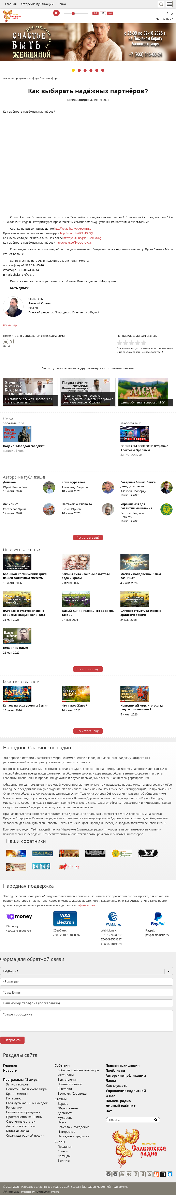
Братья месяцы (17, 1093)
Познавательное (75, 1084)
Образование (73, 1108)
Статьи (66, 1099)
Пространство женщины (24, 1117)
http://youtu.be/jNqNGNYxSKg (82, 238)
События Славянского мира (83, 1070)
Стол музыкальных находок (27, 1103)
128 (95, 13)
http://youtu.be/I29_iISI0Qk (77, 233)
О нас (122, 1096)
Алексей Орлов (39, 303)
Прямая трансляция (134, 1065)
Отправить (12, 1040)
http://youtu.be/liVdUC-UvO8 (74, 242)
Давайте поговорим (20, 1126)
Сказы (65, 1142)
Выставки (70, 1089)
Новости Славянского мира (26, 1089)
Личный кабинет (132, 1106)
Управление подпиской (137, 1091)
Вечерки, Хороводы (78, 1093)
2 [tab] (79, 70)
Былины (69, 1160)
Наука (67, 1122)
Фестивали (71, 1075)
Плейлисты (127, 1070)
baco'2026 (11, 1190)
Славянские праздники (23, 1112)
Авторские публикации (37, 4)
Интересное (72, 1131)
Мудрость (70, 1117)
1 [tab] (73, 70)
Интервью (13, 1098)
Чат (158, 18)
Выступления (73, 1079)
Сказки (68, 1151)
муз (110, 13)
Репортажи (14, 1107)
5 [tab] (96, 70)
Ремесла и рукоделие (79, 1127)
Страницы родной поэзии (25, 1135)
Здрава (68, 1103)
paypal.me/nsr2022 (157, 935)
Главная (11, 4)
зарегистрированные (160, 348)
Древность (71, 1113)
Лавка (62, 4)
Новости (10, 1070)
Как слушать (128, 1085)
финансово (87, 905)
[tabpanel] (88, 42)
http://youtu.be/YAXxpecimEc (73, 228)
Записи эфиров (78, 99)
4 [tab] (90, 70)
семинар (11, 325)
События (67, 1065)
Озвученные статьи (20, 1121)
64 (103, 13)
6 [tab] (102, 70)
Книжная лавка (17, 1131)
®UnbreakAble (43, 1189)
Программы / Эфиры (21, 1079)
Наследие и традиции (79, 1136)
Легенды (69, 1156)
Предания (70, 1146)
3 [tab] (85, 70)
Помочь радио (129, 1101)
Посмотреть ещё (88, 537)
